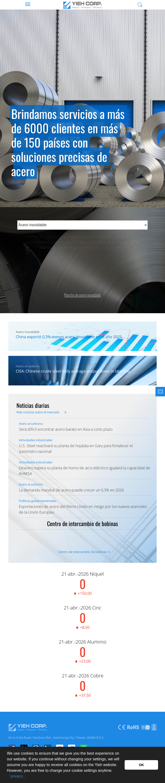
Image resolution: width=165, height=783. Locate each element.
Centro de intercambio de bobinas (82, 552)
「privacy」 (17, 776)
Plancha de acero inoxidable (82, 292)
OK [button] (141, 765)
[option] (82, 112)
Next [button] (155, 124)
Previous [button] (10, 124)
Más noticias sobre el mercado (37, 412)
